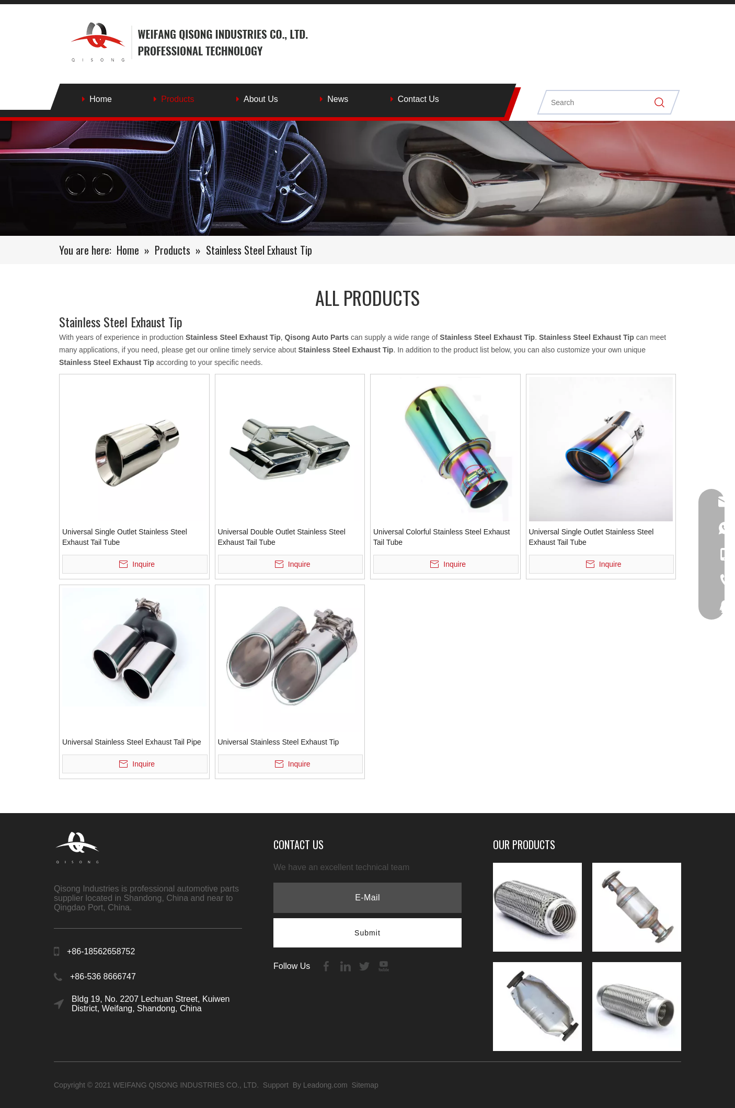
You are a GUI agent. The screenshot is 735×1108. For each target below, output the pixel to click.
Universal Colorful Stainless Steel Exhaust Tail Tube (441, 537)
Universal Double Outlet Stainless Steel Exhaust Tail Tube (282, 537)
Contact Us (418, 99)
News (337, 99)
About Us (261, 99)
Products (177, 99)
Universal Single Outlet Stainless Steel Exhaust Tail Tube (124, 537)
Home (100, 99)
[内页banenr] (367, 178)
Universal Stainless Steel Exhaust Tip (278, 742)
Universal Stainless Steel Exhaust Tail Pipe (131, 742)
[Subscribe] (367, 933)
